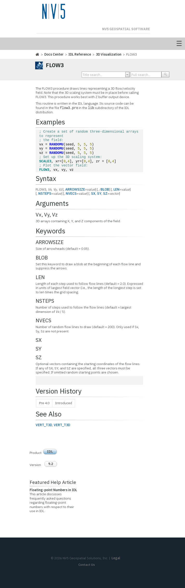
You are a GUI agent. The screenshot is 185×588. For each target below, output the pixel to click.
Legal (116, 558)
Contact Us (86, 565)
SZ (105, 193)
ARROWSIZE (75, 189)
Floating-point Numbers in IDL (53, 490)
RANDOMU (56, 144)
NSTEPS (44, 193)
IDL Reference (79, 54)
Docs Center (54, 54)
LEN (116, 189)
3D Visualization (108, 54)
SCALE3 (45, 161)
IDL (50, 451)
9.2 (50, 464)
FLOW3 (44, 170)
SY (99, 193)
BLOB (105, 189)
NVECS (71, 193)
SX (93, 193)
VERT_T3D (44, 425)
